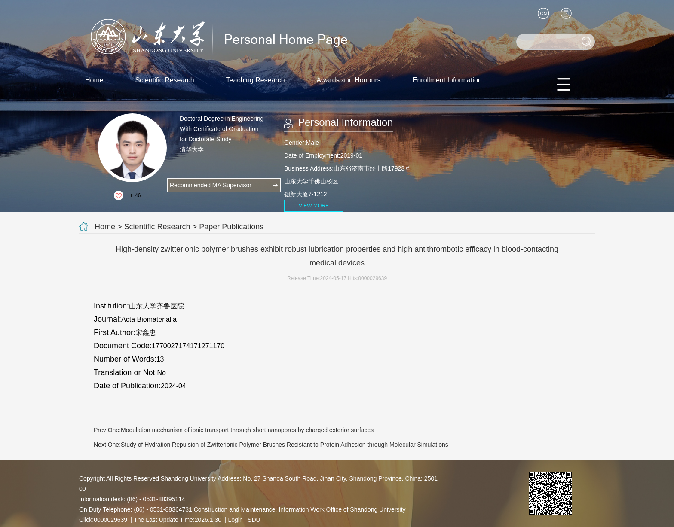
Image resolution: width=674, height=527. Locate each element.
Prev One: (234, 429)
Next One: (271, 444)
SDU (254, 519)
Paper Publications (231, 226)
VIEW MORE (314, 206)
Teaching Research (255, 80)
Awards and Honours (349, 80)
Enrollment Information (447, 80)
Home (94, 80)
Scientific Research (164, 80)
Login (235, 519)
